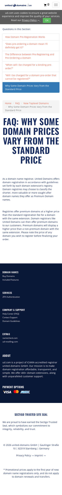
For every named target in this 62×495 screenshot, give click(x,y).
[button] (46, 5)
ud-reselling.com (10, 341)
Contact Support (9, 317)
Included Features (10, 279)
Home (8, 103)
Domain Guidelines (11, 321)
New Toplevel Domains (36, 103)
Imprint (40, 455)
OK (47, 20)
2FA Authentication (11, 296)
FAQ (17, 103)
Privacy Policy (31, 20)
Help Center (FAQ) (10, 313)
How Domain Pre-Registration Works (25, 36)
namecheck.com (10, 338)
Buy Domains (8, 276)
